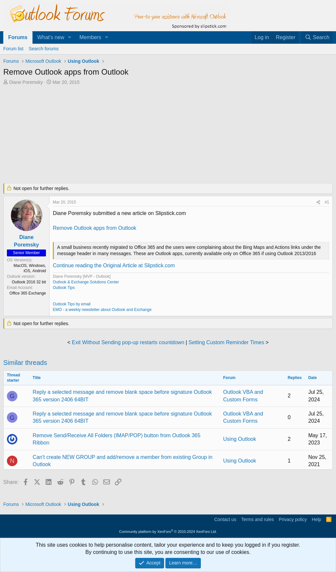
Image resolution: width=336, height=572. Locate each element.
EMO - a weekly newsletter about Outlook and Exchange (102, 309)
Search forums (43, 48)
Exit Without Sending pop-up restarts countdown (128, 342)
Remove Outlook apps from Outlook (94, 228)
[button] (69, 37)
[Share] (318, 202)
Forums (18, 37)
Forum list (13, 48)
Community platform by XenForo (168, 532)
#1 (327, 202)
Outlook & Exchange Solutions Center (86, 282)
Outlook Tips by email (72, 304)
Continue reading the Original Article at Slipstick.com (114, 265)
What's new (50, 37)
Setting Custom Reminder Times (226, 342)
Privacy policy (293, 519)
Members (90, 37)
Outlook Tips (64, 287)
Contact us (225, 519)
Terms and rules (257, 519)
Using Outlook (239, 439)
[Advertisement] (162, 135)
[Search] (317, 37)
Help (316, 519)
